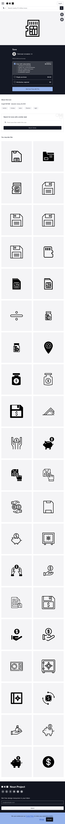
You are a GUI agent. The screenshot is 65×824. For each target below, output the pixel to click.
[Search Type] (4, 8)
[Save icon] (62, 14)
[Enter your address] (32, 802)
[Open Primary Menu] (3, 3)
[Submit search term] (61, 8)
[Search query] (32, 122)
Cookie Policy (30, 816)
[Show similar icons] (62, 19)
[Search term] (33, 8)
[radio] (32, 67)
